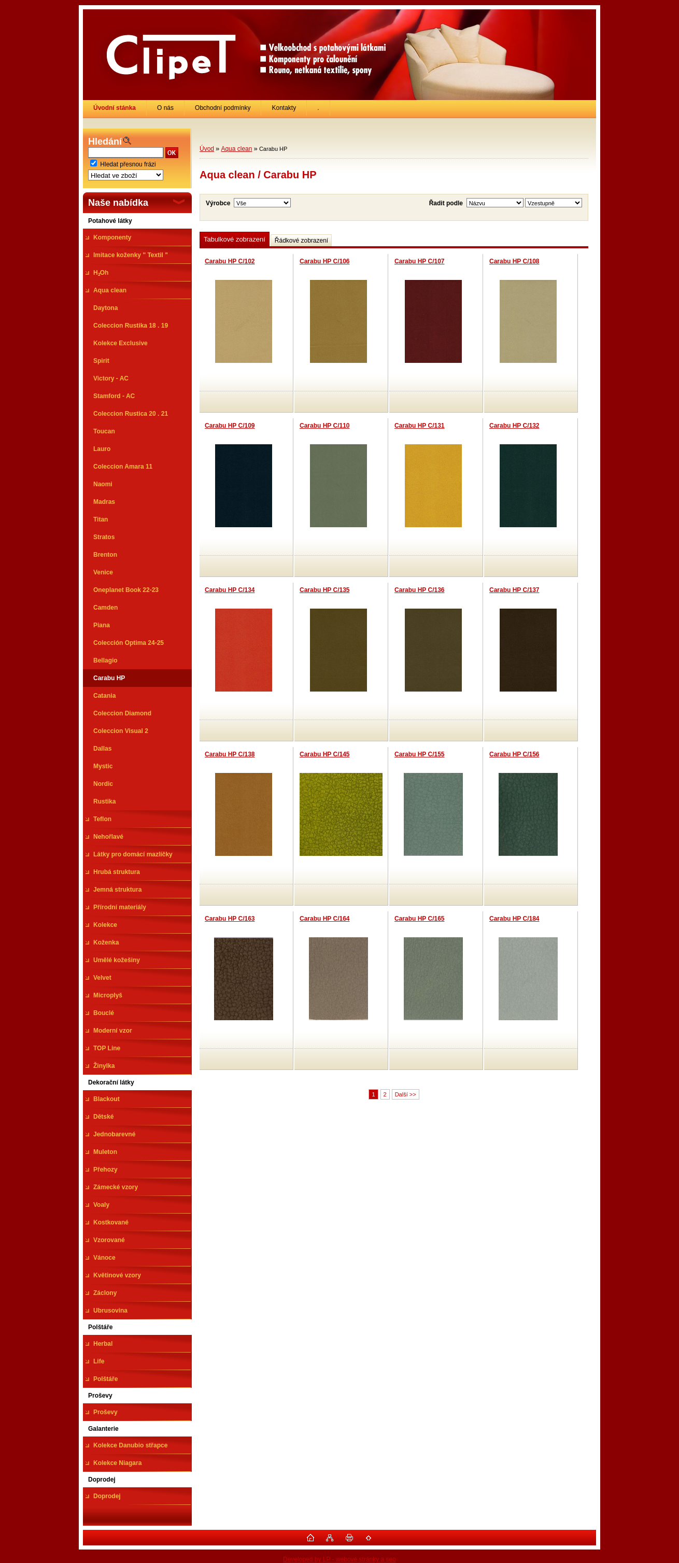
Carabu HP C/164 (325, 918)
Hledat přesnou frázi (127, 164)
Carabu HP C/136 (419, 590)
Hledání (105, 141)
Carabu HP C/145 (325, 754)
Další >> (405, 1094)
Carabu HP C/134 (230, 590)
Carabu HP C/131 (419, 425)
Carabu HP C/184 (514, 918)
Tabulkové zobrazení (234, 239)
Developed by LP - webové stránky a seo (339, 1559)
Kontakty (284, 107)
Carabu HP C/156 (514, 754)
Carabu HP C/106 (325, 261)
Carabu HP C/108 (514, 261)
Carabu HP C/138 (230, 754)
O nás (165, 107)
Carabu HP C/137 (514, 590)
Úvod (207, 148)
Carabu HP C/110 (325, 425)
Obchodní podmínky (222, 107)
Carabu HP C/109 (230, 425)
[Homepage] (115, 108)
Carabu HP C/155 (419, 754)
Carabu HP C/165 (419, 918)
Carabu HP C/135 (325, 590)
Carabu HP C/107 (419, 261)
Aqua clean (236, 148)
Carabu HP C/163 (230, 918)
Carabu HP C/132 (514, 425)
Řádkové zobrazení (301, 240)
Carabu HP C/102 (230, 261)
